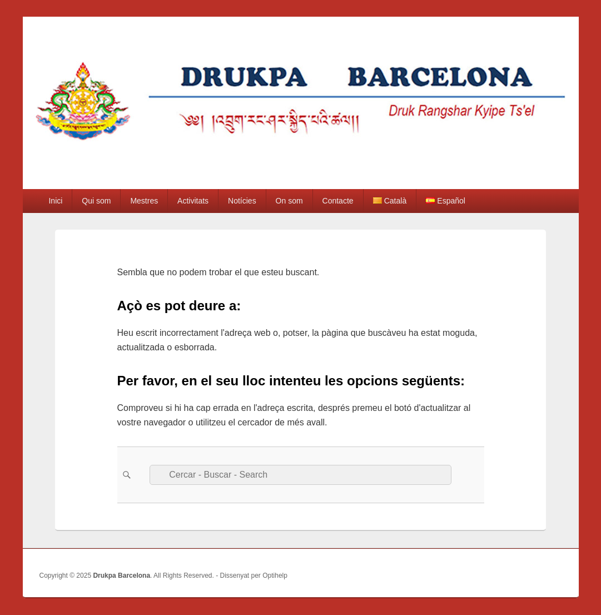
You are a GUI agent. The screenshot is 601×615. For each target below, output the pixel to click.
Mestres (144, 200)
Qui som (96, 200)
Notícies (242, 200)
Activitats (192, 200)
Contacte (338, 200)
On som (289, 200)
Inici (55, 200)
